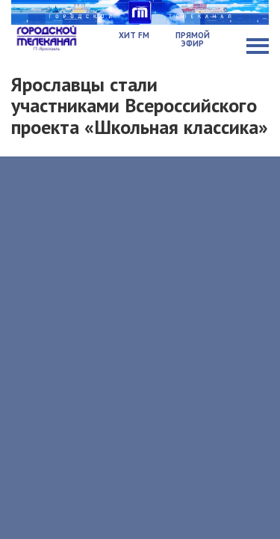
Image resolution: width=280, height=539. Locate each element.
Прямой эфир (192, 39)
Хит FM (134, 35)
